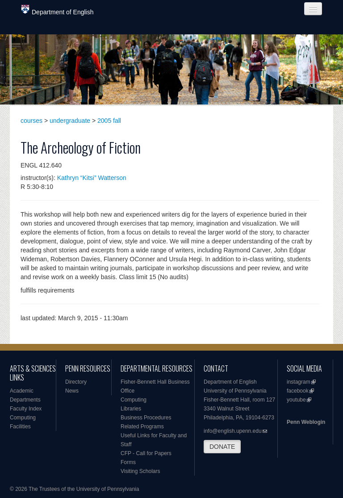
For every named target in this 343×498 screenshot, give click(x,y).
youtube (296, 400)
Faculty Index (26, 409)
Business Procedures (146, 417)
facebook (298, 391)
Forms (128, 462)
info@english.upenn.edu (233, 431)
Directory (76, 382)
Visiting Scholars (140, 471)
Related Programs (142, 426)
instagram (298, 382)
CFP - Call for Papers (146, 453)
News (72, 391)
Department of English (57, 10)
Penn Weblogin (306, 422)
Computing (23, 417)
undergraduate (70, 120)
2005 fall (109, 120)
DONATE (222, 446)
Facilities (20, 426)
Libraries (131, 409)
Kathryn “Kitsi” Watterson (91, 177)
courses (31, 120)
